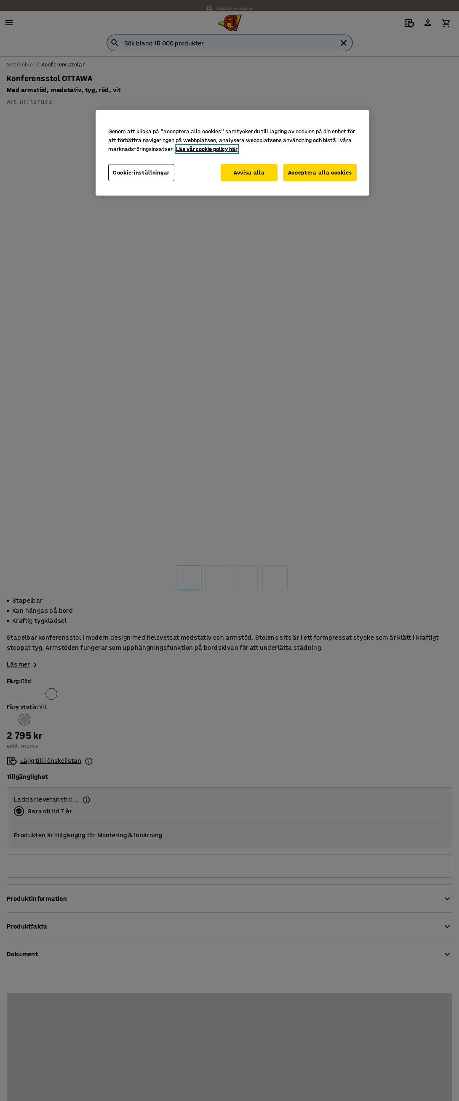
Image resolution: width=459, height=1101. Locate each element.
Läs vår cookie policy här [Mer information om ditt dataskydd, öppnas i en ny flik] (207, 149)
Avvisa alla (247, 172)
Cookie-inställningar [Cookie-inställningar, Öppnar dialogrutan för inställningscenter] (141, 172)
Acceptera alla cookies (320, 172)
